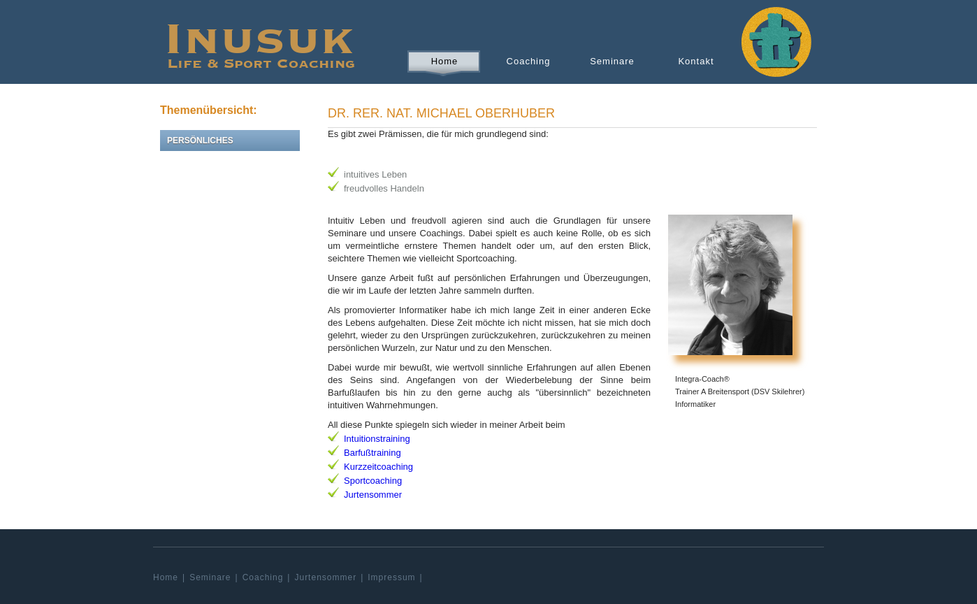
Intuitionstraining (377, 438)
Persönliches (200, 140)
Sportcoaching (373, 480)
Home (444, 61)
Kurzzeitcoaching (378, 466)
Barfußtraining (372, 452)
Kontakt (696, 61)
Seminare (612, 61)
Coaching (529, 61)
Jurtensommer (373, 494)
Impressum (391, 577)
